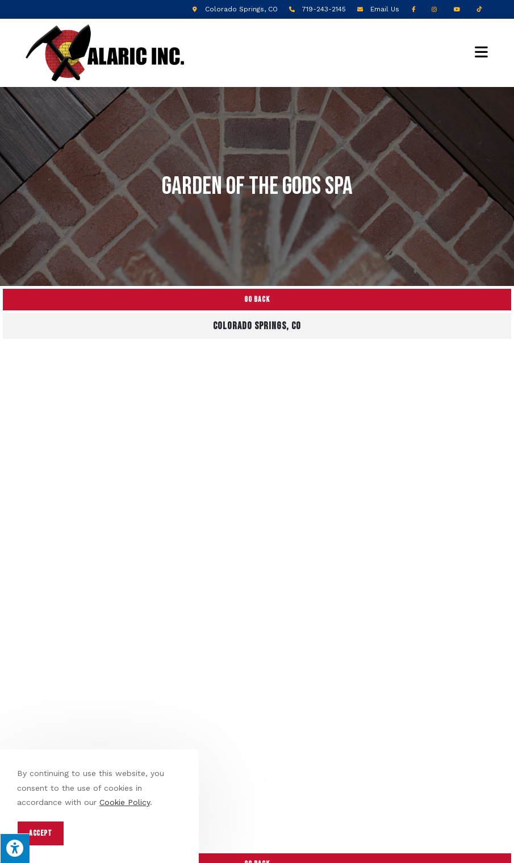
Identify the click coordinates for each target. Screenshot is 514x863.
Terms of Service (273, 849)
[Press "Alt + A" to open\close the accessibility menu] (15, 848)
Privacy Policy (212, 849)
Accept (40, 833)
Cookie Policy (124, 802)
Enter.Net (328, 840)
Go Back (257, 299)
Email (384, 9)
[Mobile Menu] (481, 53)
